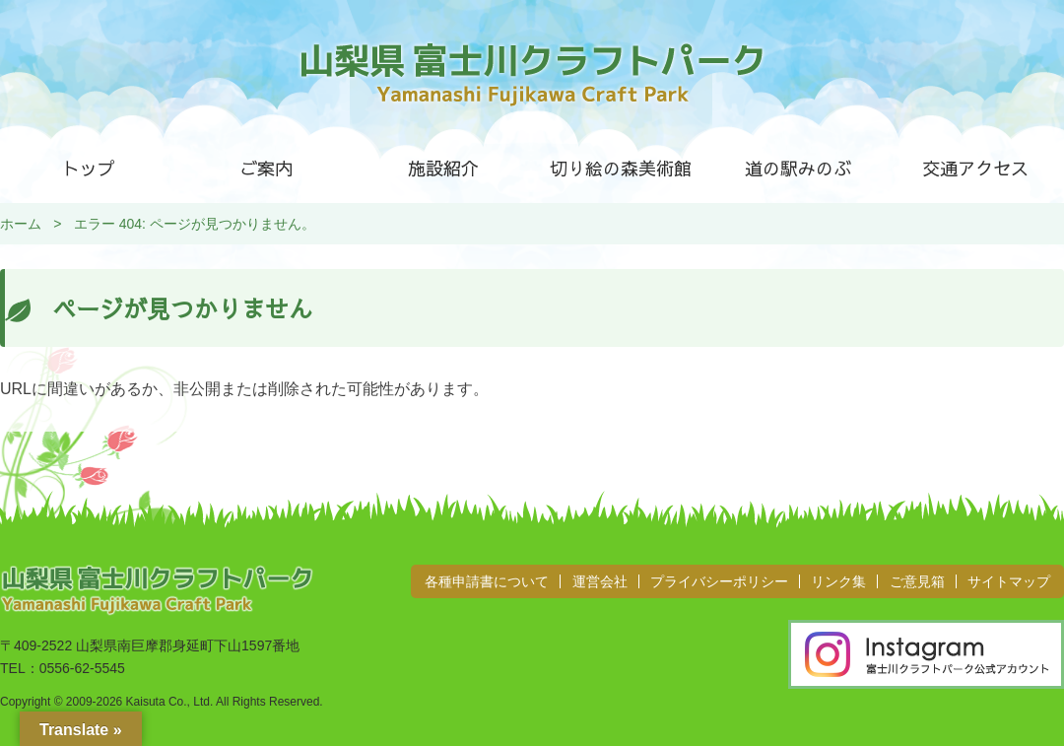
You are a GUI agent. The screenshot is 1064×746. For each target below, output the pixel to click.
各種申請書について (487, 581)
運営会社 (600, 581)
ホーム (20, 224)
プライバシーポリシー (719, 581)
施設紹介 (443, 168)
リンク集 (838, 581)
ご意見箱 (917, 581)
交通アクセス (975, 168)
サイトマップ (1008, 581)
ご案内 (266, 168)
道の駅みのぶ (798, 168)
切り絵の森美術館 (621, 168)
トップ (88, 168)
